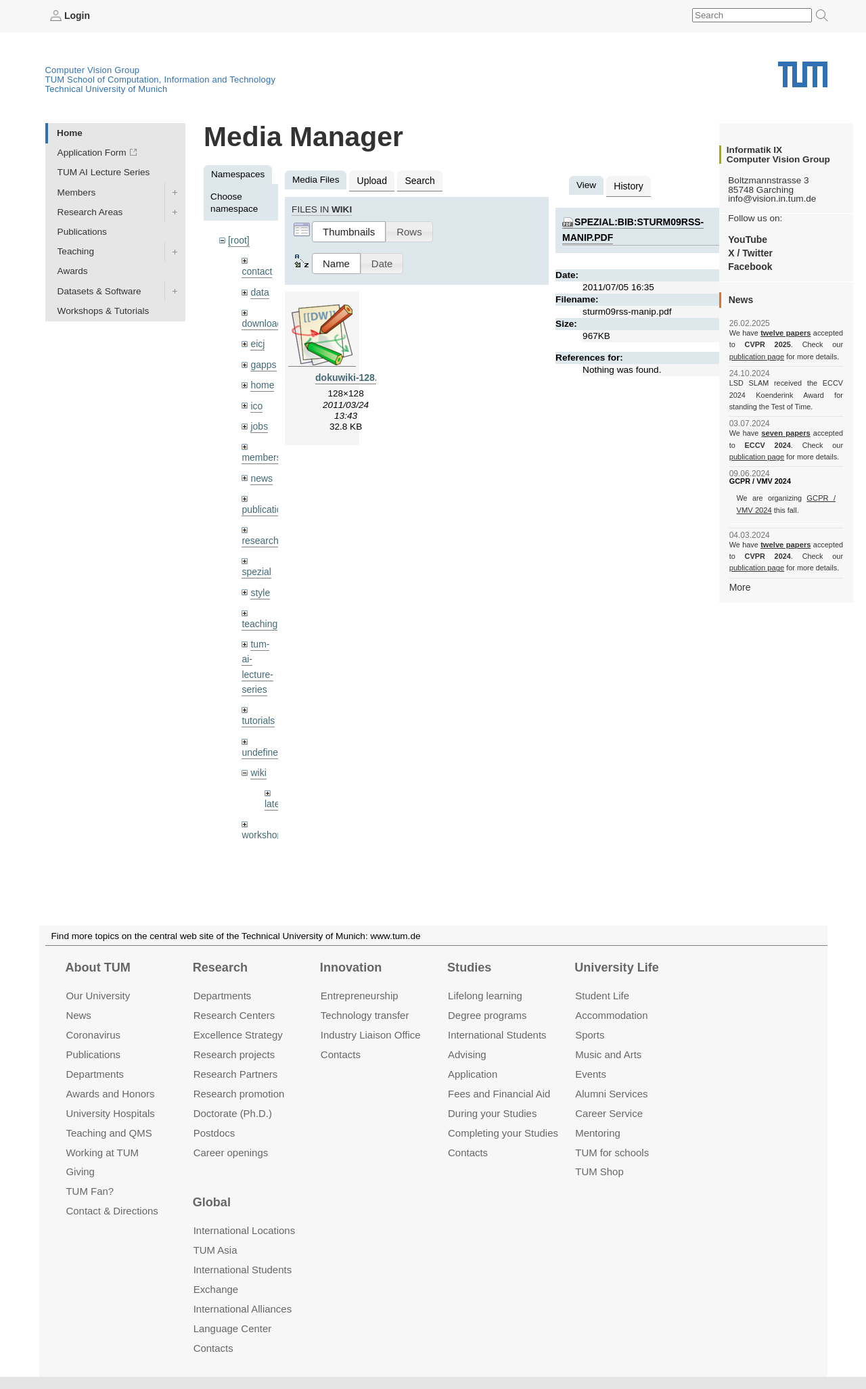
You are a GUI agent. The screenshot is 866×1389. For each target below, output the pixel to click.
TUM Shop (599, 1171)
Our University (98, 995)
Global (212, 1202)
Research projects (234, 1054)
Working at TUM (102, 1152)
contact (256, 270)
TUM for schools (612, 1152)
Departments (95, 1074)
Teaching (76, 251)
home (261, 382)
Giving (80, 1171)
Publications (82, 231)
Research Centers (234, 1015)
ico (256, 402)
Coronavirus (93, 1035)
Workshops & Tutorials (104, 310)
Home (70, 132)
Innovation (351, 967)
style (259, 585)
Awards (73, 271)
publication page (756, 356)
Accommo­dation (611, 1015)
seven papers (786, 433)
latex (274, 793)
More (739, 586)
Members (77, 192)
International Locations (244, 1230)
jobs (258, 422)
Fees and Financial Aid (499, 1093)
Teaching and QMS (109, 1132)
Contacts (341, 1054)
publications (266, 504)
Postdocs (214, 1132)
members (261, 453)
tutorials (258, 711)
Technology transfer (365, 1015)
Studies (469, 967)
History (628, 185)
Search (417, 180)
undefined (262, 742)
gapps (262, 362)
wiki (258, 762)
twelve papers (786, 333)
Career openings (231, 1152)
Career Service (609, 1112)
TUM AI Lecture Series (104, 172)
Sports (589, 1035)
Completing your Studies (503, 1132)
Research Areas (90, 211)
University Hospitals (110, 1112)
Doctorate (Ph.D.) (232, 1112)
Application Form (92, 152)
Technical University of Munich (106, 88)
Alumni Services (611, 1093)
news (261, 473)
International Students (497, 1035)
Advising (467, 1054)
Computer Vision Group (92, 69)
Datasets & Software (99, 291)
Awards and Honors (110, 1093)
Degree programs (487, 1015)
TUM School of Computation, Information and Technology (160, 79)
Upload (371, 180)
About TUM (97, 967)
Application (472, 1074)
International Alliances (242, 1309)
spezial (256, 565)
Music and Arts (608, 1054)
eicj (257, 341)
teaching (259, 617)
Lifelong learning (485, 995)
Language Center (232, 1328)
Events (590, 1074)
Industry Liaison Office (371, 1035)
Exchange (216, 1289)
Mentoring (597, 1132)
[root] (238, 240)
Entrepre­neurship (359, 995)
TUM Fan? (90, 1191)
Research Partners (235, 1074)
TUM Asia (215, 1250)
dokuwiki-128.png (353, 376)
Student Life (602, 995)
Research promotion (239, 1093)
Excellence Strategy (238, 1035)
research (259, 535)
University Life (616, 967)
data (259, 291)
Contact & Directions (112, 1210)
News (78, 1015)
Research (220, 967)
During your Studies (492, 1112)
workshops (264, 824)
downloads (264, 322)
